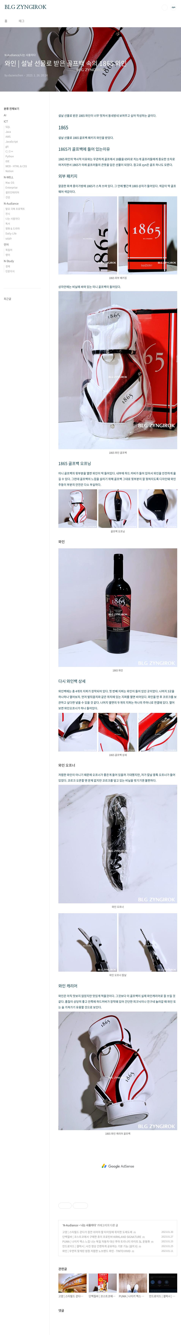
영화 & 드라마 (12, 228)
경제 (7, 266)
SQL (7, 126)
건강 (7, 197)
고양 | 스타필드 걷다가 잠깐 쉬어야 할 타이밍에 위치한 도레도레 (97, 1232)
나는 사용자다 (88, 1225)
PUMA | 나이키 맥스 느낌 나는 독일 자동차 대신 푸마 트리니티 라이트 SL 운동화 (106, 1241)
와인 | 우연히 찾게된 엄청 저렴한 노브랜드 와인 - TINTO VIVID (96, 1251)
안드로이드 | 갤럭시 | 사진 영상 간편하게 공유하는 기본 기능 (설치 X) (100, 1246)
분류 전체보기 (11, 108)
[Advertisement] (117, 1166)
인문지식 (10, 271)
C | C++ (9, 151)
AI (5, 115)
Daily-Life (10, 233)
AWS (8, 136)
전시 (7, 213)
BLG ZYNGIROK (25, 7)
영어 (7, 254)
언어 (6, 244)
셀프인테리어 (12, 192)
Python (9, 156)
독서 (7, 223)
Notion (9, 171)
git (7, 146)
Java (8, 131)
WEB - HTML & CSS (16, 166)
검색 (165, 7)
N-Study (9, 261)
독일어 (8, 250)
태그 (21, 21)
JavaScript (11, 141)
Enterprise (11, 187)
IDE (7, 161)
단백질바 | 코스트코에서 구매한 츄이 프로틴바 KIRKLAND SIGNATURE (101, 1237)
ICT (6, 121)
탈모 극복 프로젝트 (15, 209)
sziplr (8, 238)
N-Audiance (70, 1225)
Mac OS (9, 182)
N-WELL (8, 177)
